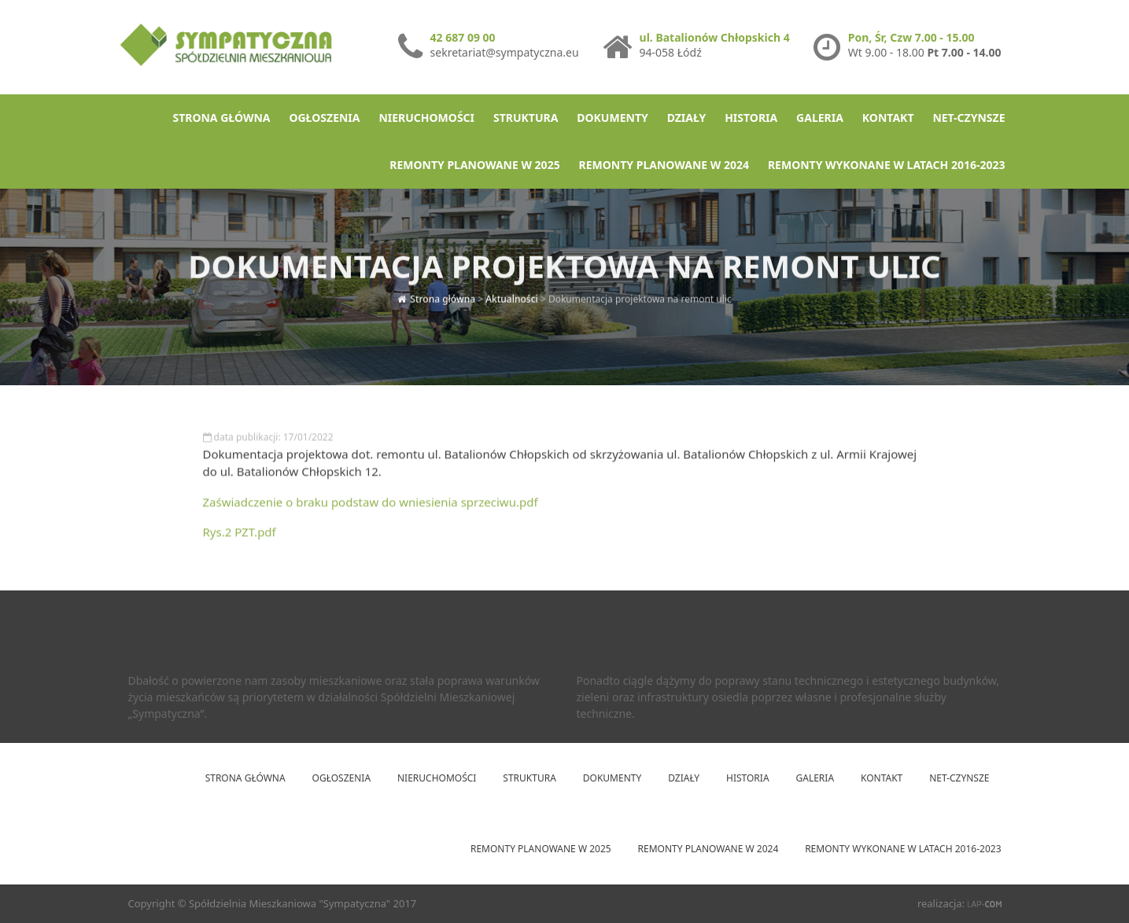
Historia (751, 117)
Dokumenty (612, 117)
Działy (687, 117)
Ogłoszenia (324, 117)
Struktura (525, 117)
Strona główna (221, 117)
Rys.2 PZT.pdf (239, 537)
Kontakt (888, 117)
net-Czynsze (968, 117)
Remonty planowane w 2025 (474, 164)
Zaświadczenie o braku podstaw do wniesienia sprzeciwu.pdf (370, 506)
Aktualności (511, 293)
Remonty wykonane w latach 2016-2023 (886, 164)
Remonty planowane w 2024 (664, 164)
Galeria (819, 117)
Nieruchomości (426, 117)
